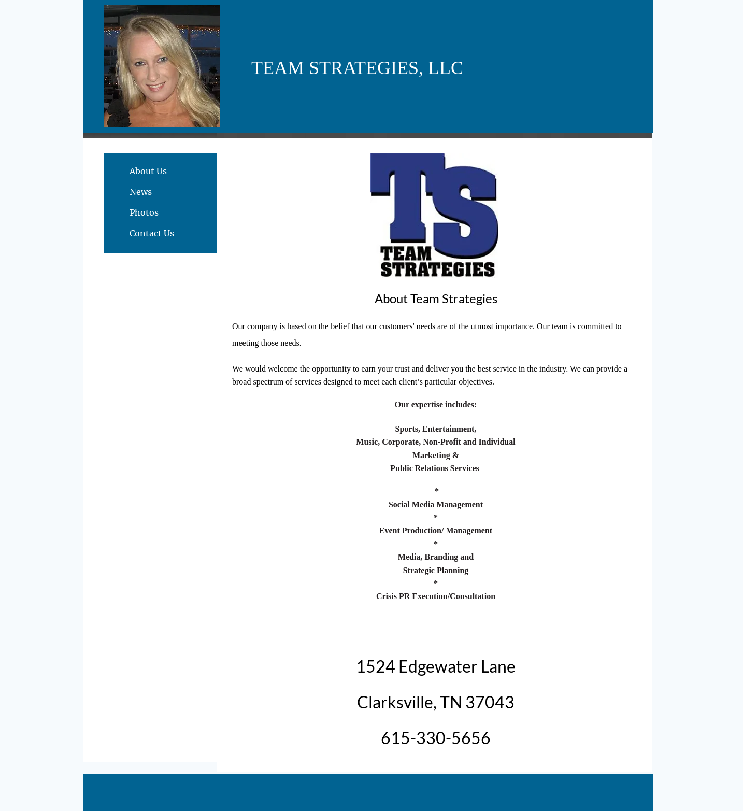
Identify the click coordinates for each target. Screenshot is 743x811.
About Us (148, 171)
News (141, 192)
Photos (144, 212)
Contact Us (152, 233)
